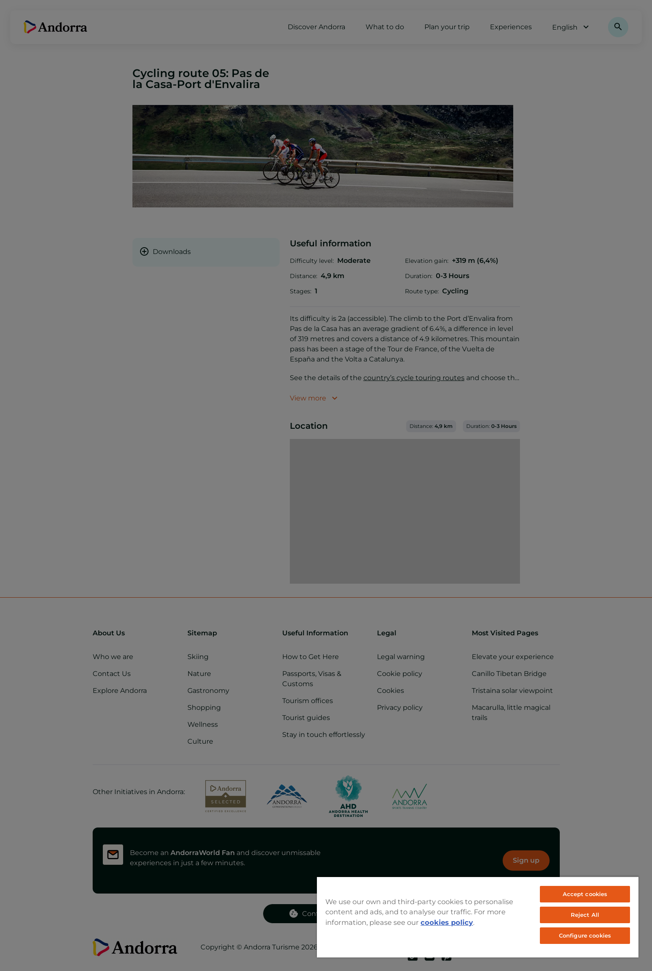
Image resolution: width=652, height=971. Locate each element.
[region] (477, 916)
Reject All (585, 914)
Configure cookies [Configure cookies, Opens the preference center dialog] (585, 935)
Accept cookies (585, 894)
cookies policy (447, 922)
